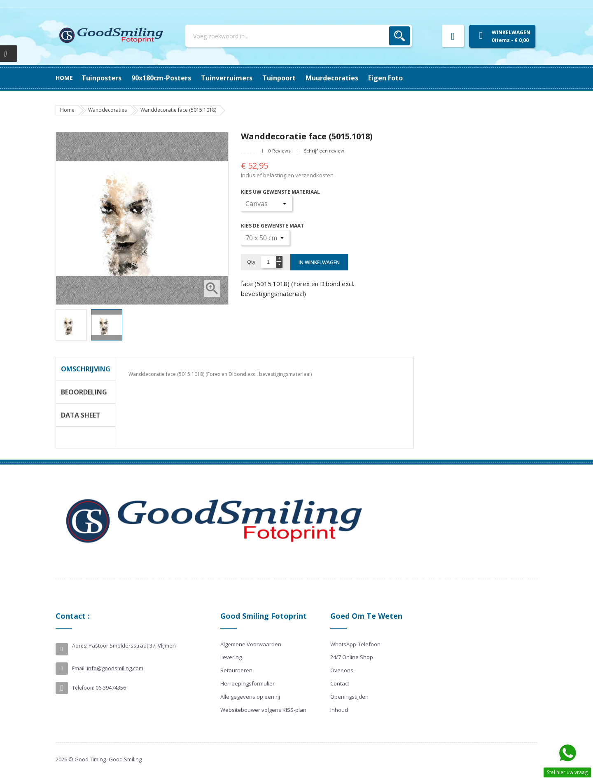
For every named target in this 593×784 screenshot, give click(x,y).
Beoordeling (84, 392)
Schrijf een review (324, 151)
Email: (79, 668)
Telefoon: (83, 687)
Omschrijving (85, 368)
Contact (339, 683)
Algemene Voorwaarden (250, 644)
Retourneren (236, 670)
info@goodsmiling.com (115, 668)
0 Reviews (279, 151)
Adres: (79, 645)
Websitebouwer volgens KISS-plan (263, 710)
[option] (71, 324)
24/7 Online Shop (351, 657)
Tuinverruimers (226, 77)
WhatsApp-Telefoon (355, 644)
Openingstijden (349, 696)
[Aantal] (268, 262)
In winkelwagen (319, 262)
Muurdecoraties (332, 77)
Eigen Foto (385, 77)
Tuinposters (101, 77)
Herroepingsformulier (247, 683)
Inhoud (339, 710)
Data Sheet (80, 415)
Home (64, 78)
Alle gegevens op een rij (250, 696)
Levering (231, 657)
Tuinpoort (279, 77)
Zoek (399, 35)
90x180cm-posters (161, 77)
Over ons (341, 670)
